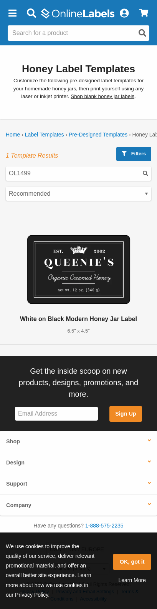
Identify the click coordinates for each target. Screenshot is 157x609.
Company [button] (18, 505)
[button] (12, 13)
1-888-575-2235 (104, 525)
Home (13, 134)
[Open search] (142, 33)
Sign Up (125, 414)
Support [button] (16, 484)
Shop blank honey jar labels (102, 96)
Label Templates (44, 134)
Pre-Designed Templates (98, 134)
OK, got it (132, 562)
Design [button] (15, 462)
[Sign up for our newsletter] (56, 414)
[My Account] (124, 13)
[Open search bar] (31, 13)
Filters (134, 153)
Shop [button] (13, 441)
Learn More (132, 580)
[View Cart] (144, 13)
